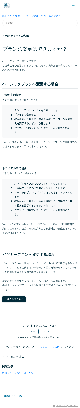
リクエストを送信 (49, 346)
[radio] (32, 331)
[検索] (40, 23)
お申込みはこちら (14, 299)
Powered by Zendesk (67, 405)
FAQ (26, 16)
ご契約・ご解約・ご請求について (46, 16)
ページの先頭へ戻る (14, 356)
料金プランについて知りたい (18, 372)
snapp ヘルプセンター (12, 16)
